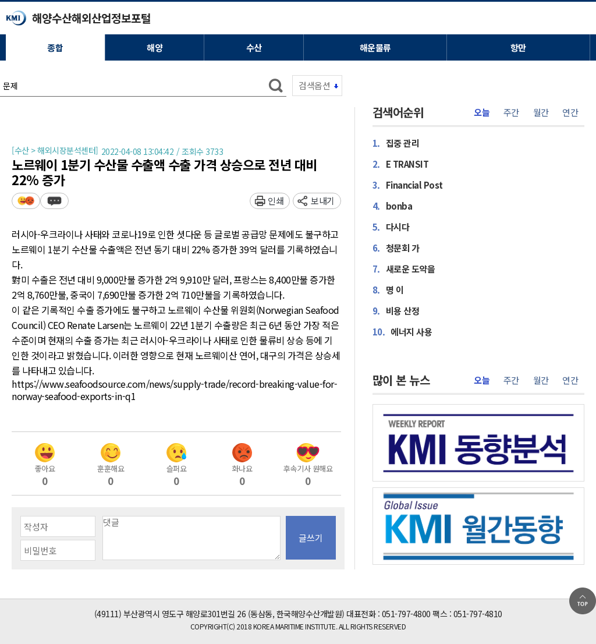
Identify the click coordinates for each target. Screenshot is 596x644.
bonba (392, 205)
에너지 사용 (402, 331)
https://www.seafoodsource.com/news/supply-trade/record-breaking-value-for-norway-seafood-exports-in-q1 (174, 390)
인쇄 (275, 200)
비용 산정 (396, 310)
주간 (511, 112)
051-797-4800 (406, 614)
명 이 (388, 289)
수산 (254, 47)
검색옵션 (314, 85)
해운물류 (375, 47)
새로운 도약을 (403, 268)
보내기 (323, 200)
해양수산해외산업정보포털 (91, 18)
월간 (541, 112)
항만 (518, 47)
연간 (570, 112)
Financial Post (407, 184)
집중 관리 (396, 142)
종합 (55, 47)
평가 (26, 200)
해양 (154, 47)
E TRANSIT (400, 163)
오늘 (481, 112)
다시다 (391, 226)
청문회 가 (396, 247)
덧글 (54, 200)
